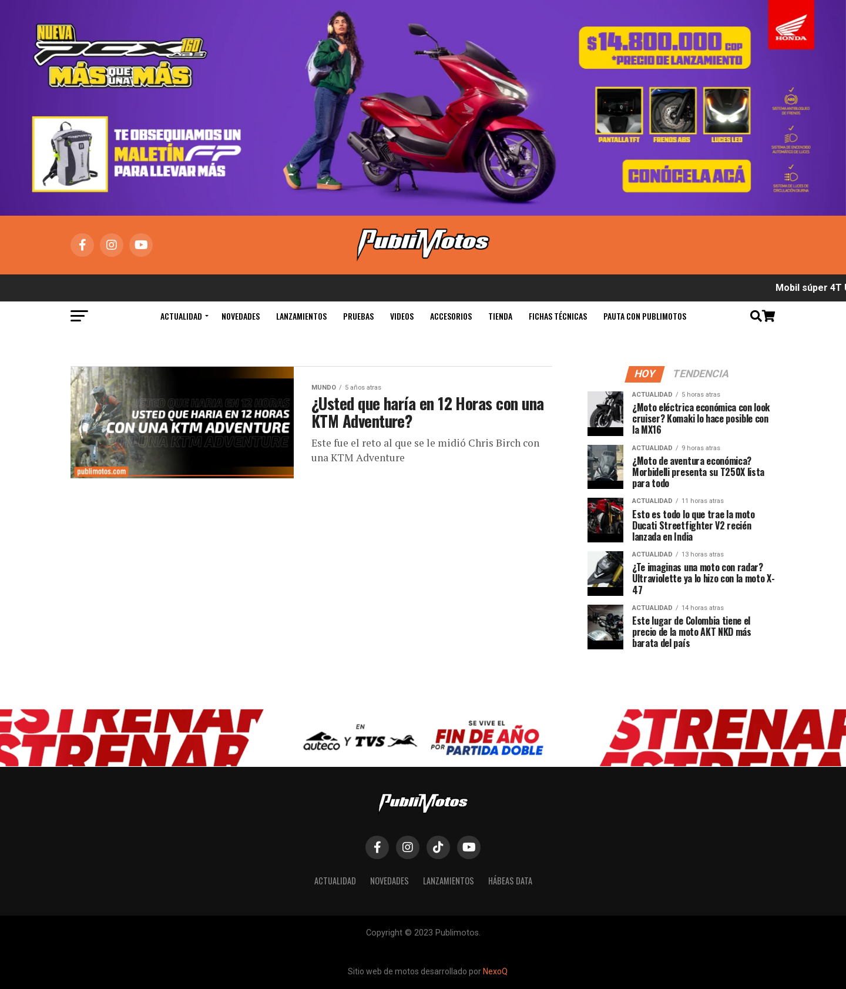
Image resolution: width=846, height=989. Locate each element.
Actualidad (181, 316)
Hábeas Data (510, 880)
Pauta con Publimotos (644, 316)
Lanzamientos (301, 316)
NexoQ (495, 971)
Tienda (500, 316)
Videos (402, 316)
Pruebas (358, 316)
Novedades (240, 316)
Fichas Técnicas (558, 316)
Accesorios (451, 316)
